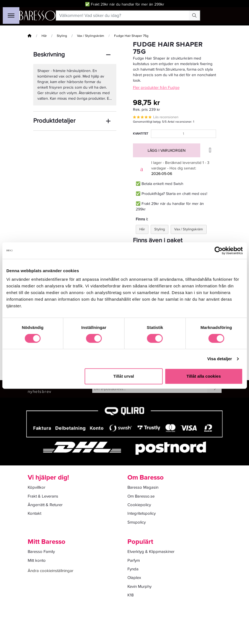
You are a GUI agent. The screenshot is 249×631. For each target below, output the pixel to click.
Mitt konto (37, 560)
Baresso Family (41, 551)
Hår (44, 36)
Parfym (133, 560)
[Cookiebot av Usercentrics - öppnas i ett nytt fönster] (218, 250)
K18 (130, 595)
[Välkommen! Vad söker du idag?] (122, 15)
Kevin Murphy (139, 586)
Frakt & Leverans (43, 496)
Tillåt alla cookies (203, 376)
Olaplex (134, 577)
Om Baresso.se (141, 496)
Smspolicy (136, 522)
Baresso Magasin (142, 487)
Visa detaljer (219, 358)
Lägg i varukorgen (167, 150)
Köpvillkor (36, 487)
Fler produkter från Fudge (156, 87)
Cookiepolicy (139, 504)
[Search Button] (194, 15)
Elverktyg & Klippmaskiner (150, 551)
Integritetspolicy (141, 513)
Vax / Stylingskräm (90, 36)
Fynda (132, 568)
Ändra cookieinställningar (50, 570)
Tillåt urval (123, 376)
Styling (62, 36)
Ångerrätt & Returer (45, 504)
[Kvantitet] (183, 134)
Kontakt (34, 513)
